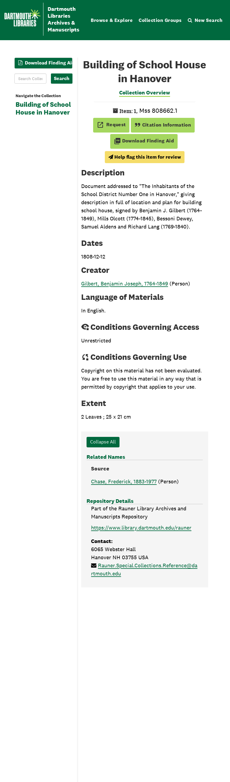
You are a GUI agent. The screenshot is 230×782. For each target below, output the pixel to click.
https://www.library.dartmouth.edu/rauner (141, 527)
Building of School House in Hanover (43, 108)
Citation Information (162, 125)
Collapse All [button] (103, 442)
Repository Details (110, 500)
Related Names (106, 456)
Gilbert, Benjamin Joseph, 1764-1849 (124, 283)
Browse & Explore (112, 20)
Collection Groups (160, 20)
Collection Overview (144, 92)
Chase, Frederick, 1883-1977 (124, 481)
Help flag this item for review (144, 157)
